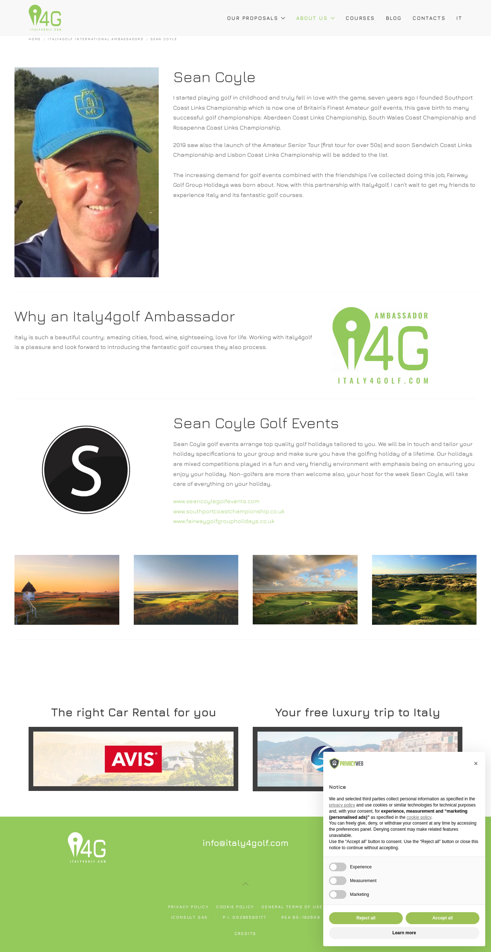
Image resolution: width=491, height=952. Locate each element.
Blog (394, 18)
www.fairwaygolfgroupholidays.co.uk (223, 521)
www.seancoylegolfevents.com (216, 501)
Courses (360, 18)
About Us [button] (315, 18)
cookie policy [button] (419, 817)
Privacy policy (188, 906)
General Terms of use (292, 906)
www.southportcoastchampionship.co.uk (229, 511)
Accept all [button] (442, 918)
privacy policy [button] (342, 805)
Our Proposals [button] (256, 18)
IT (459, 18)
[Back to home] (45, 18)
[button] (245, 884)
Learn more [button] (404, 932)
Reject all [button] (366, 918)
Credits (246, 933)
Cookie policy (235, 906)
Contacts (429, 18)
